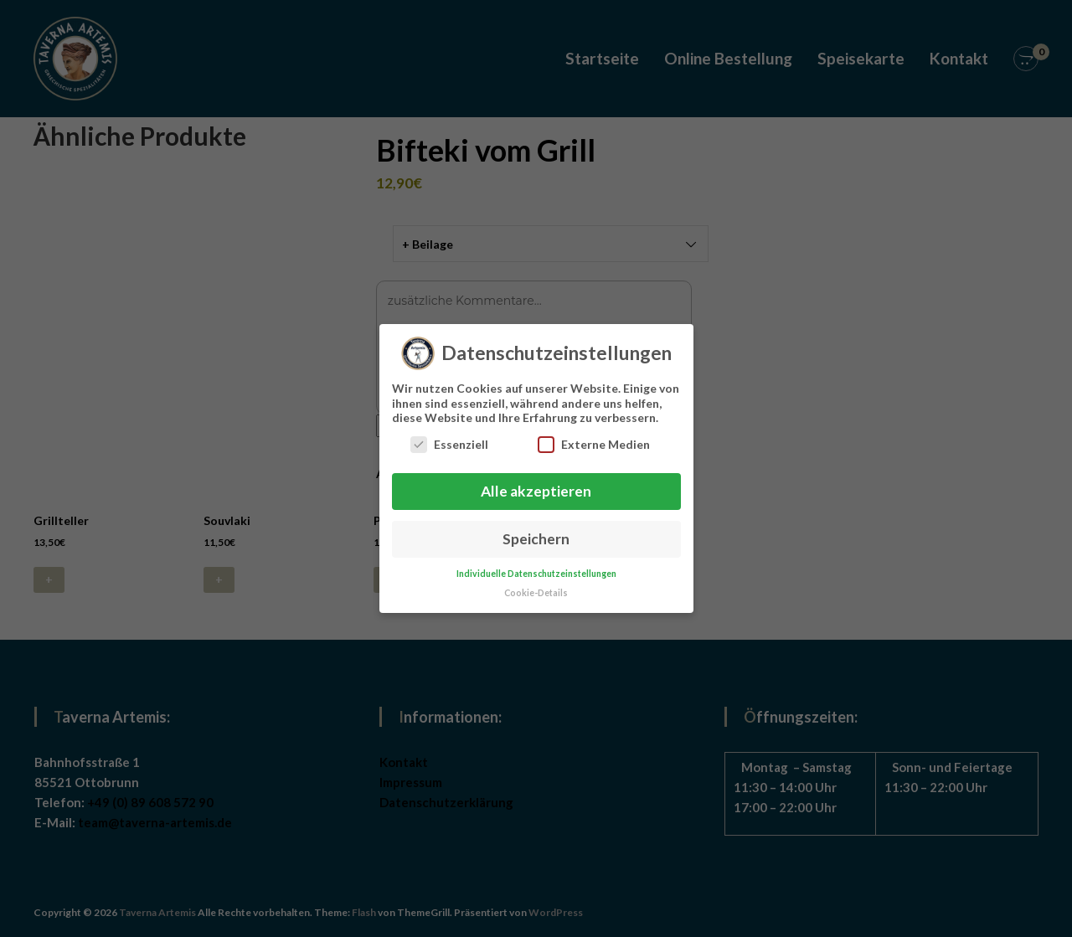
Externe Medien (594, 436)
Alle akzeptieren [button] (536, 483)
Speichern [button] (536, 530)
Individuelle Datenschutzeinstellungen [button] (536, 565)
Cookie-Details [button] (536, 584)
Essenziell (449, 436)
